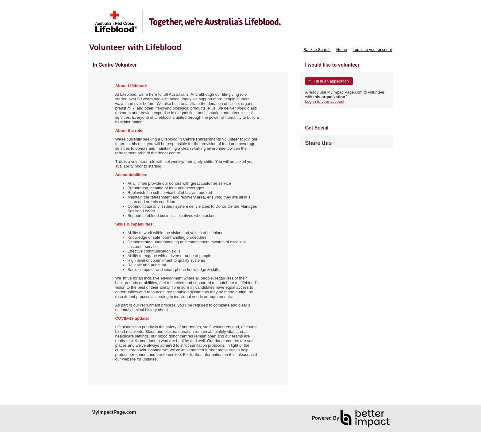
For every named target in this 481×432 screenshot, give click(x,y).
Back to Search (316, 49)
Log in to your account (372, 49)
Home (341, 49)
